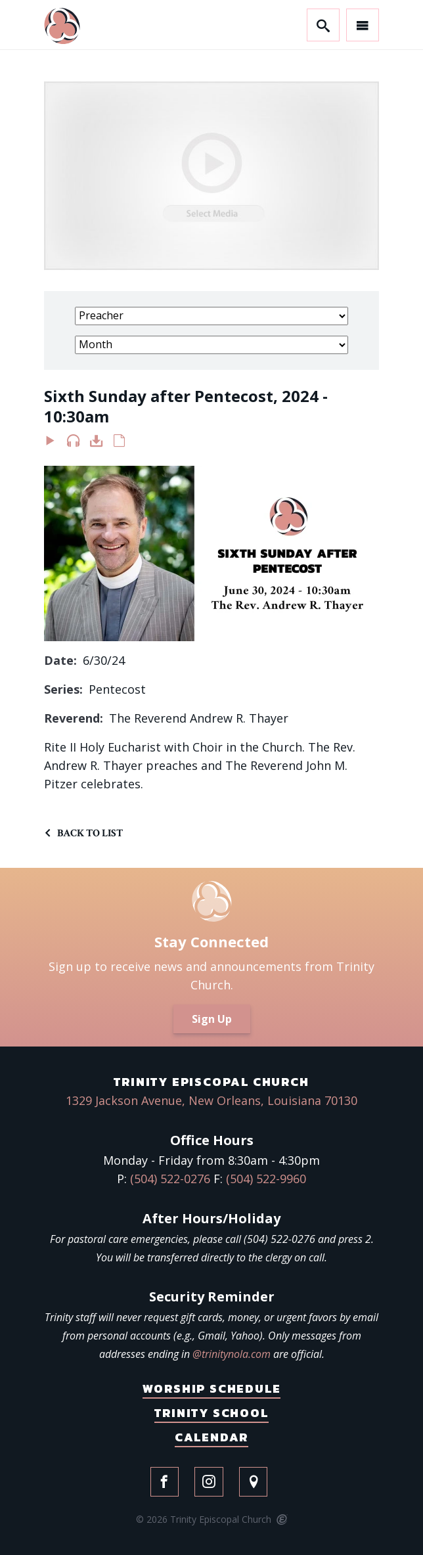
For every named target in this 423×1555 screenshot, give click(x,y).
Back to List (90, 833)
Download (96, 443)
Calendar (211, 1437)
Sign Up (212, 1019)
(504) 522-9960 (266, 1178)
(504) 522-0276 (170, 1178)
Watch (50, 443)
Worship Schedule (212, 1388)
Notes (119, 443)
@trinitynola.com (231, 1354)
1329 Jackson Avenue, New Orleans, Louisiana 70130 (211, 1100)
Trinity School (211, 1413)
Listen (73, 443)
